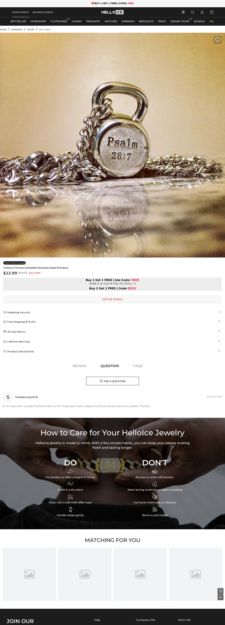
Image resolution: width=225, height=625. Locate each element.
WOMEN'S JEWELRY (43, 12)
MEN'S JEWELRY (20, 12)
